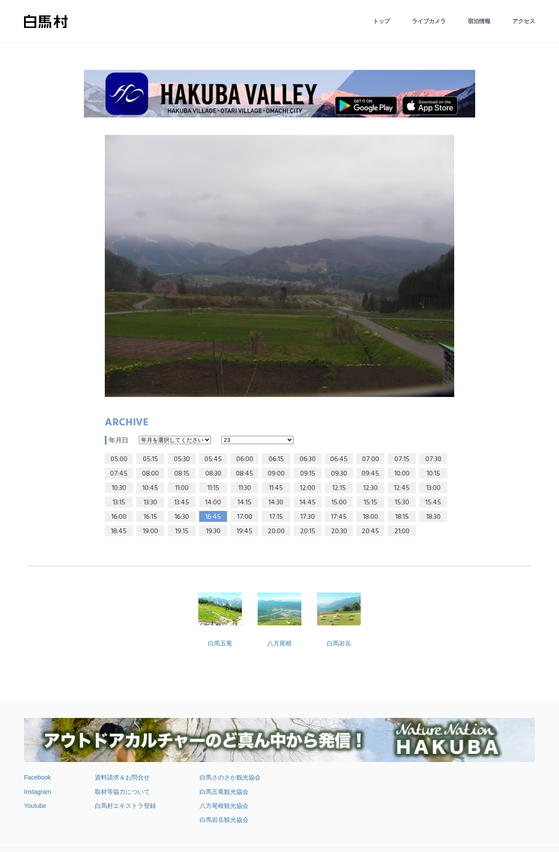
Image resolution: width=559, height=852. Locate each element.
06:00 (244, 459)
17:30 (307, 517)
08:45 (244, 473)
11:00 (182, 488)
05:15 (150, 459)
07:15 (402, 459)
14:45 (308, 502)
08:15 (182, 473)
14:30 (276, 502)
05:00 (119, 459)
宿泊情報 (479, 21)
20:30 (339, 531)
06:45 (339, 459)
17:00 (244, 517)
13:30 (150, 502)
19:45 (244, 531)
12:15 (339, 488)
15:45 (433, 502)
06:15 (276, 459)
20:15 (307, 531)
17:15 (276, 517)
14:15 (245, 502)
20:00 (276, 531)
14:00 (213, 502)
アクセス (523, 21)
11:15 (213, 488)
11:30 (244, 488)
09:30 (339, 473)
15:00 (339, 502)
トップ (381, 21)
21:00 (402, 531)
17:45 (339, 517)
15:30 (402, 502)
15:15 (370, 502)
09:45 (370, 473)
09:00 (276, 473)
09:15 (307, 473)
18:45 (119, 531)
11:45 (276, 488)
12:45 (402, 488)
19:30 (213, 531)
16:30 (182, 517)
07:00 (370, 459)
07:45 (119, 473)
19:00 (150, 531)
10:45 (150, 488)
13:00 (433, 488)
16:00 (119, 517)
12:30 (370, 488)
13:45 (181, 502)
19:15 (182, 531)
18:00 (370, 517)
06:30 (308, 459)
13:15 (119, 502)
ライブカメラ (429, 21)
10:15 (433, 473)
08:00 (150, 473)
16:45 (213, 517)
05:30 (182, 459)
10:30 (119, 488)
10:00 (402, 473)
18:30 (433, 517)
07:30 (433, 459)
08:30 (213, 473)
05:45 (213, 459)
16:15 (150, 517)
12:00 (307, 488)
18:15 (402, 517)
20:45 (370, 531)
